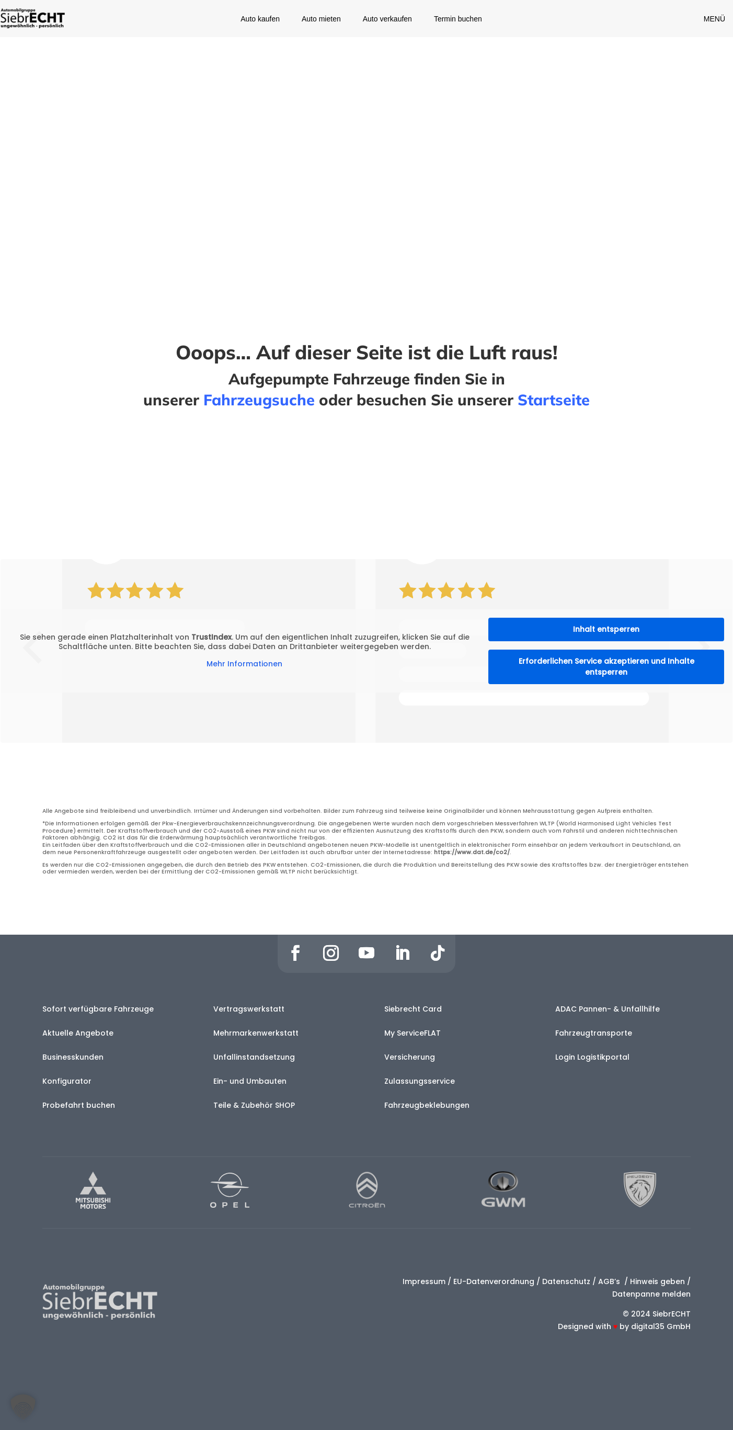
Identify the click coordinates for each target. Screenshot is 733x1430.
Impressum (424, 1281)
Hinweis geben (657, 1281)
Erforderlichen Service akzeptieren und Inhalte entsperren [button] (606, 666)
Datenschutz (566, 1281)
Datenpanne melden (651, 1294)
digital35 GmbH (661, 1326)
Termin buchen (458, 19)
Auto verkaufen (387, 19)
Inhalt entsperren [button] (606, 629)
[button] (23, 1407)
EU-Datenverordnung (493, 1281)
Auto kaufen (260, 19)
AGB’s (610, 1281)
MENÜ (714, 19)
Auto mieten (321, 19)
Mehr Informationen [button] (244, 664)
